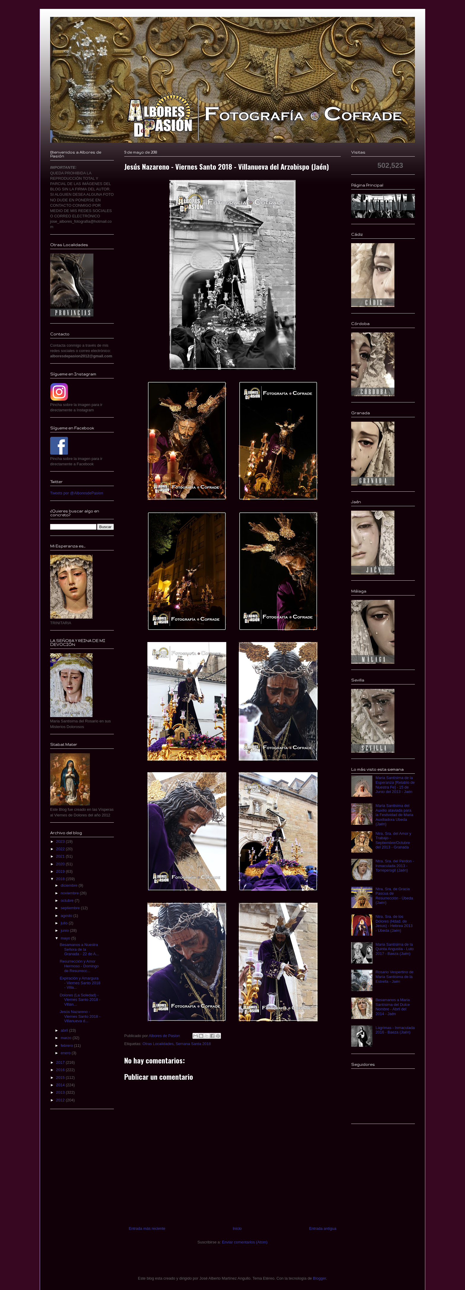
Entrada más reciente (147, 1228)
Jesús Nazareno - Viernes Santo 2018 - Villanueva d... (80, 1016)
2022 (61, 849)
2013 (61, 1092)
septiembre (71, 908)
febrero (67, 1045)
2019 (61, 871)
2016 (61, 1070)
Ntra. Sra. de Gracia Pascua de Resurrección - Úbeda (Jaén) (394, 896)
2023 (61, 841)
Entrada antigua (322, 1228)
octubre (68, 900)
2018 (61, 879)
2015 (61, 1077)
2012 (61, 1100)
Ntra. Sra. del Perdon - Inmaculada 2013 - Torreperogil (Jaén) (394, 865)
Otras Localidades (157, 1043)
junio (65, 930)
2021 (61, 856)
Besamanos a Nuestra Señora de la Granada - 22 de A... (79, 949)
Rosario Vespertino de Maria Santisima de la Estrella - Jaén (394, 976)
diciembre (70, 885)
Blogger (319, 1278)
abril (65, 1030)
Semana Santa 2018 (193, 1043)
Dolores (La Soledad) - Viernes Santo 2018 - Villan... (80, 999)
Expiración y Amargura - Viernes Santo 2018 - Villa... (80, 983)
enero (66, 1053)
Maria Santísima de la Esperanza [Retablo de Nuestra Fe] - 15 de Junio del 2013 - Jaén (395, 784)
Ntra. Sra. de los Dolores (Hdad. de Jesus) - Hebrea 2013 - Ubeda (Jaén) (394, 923)
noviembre (70, 893)
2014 (61, 1085)
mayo (66, 938)
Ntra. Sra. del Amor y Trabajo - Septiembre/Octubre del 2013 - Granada (393, 840)
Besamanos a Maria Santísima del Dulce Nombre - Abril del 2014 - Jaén (392, 1007)
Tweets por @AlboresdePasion (76, 493)
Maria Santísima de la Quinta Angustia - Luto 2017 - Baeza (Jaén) (394, 949)
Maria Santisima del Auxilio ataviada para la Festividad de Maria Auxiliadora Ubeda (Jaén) (394, 814)
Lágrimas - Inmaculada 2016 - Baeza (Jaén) (395, 1030)
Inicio (237, 1228)
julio (65, 923)
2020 (61, 864)
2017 (61, 1062)
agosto (67, 915)
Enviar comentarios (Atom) (244, 1242)
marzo (67, 1038)
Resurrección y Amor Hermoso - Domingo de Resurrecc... (79, 966)
